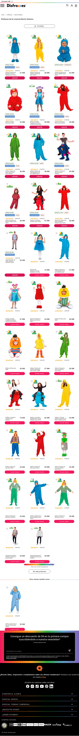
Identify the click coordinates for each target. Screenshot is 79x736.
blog (44, 677)
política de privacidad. (11, 658)
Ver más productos (39, 571)
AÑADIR (15, 78)
